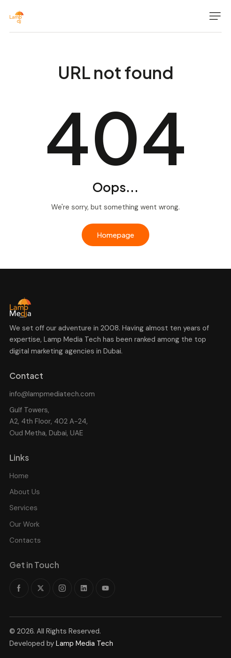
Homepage (115, 234)
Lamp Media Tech (84, 643)
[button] (215, 16)
